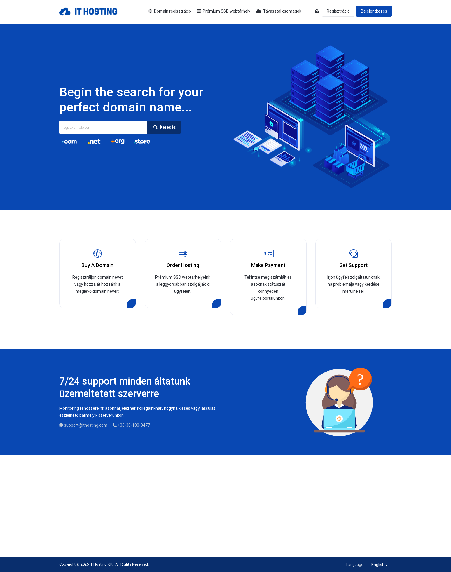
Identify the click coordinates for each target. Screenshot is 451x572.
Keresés (164, 127)
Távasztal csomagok (278, 11)
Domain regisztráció (169, 11)
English (379, 564)
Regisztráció (338, 11)
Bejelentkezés (374, 11)
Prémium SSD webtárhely (223, 11)
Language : (355, 564)
